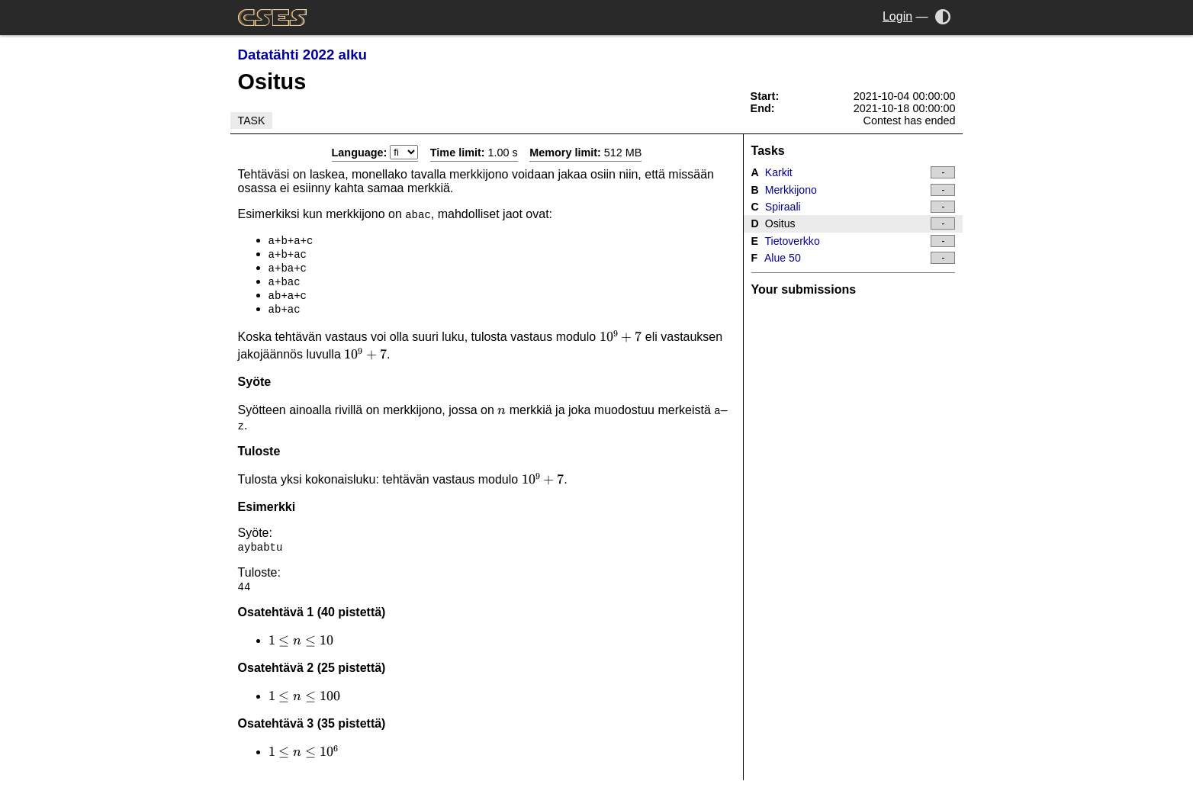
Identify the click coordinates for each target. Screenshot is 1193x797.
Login (897, 16)
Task (251, 120)
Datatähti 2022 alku (302, 55)
